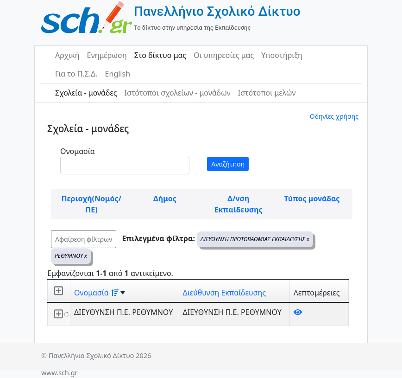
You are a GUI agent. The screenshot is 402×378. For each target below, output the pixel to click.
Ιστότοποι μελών (267, 93)
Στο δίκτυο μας (160, 55)
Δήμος (164, 198)
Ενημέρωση (107, 55)
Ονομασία (77, 151)
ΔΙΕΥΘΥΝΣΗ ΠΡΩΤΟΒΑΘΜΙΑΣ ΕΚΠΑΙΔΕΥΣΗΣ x (255, 239)
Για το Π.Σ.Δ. (76, 74)
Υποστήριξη (281, 55)
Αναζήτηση (228, 164)
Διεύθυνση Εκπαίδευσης (224, 293)
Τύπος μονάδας (311, 198)
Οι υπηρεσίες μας (224, 55)
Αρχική (67, 55)
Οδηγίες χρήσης (334, 116)
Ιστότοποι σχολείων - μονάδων (177, 93)
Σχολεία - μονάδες (86, 93)
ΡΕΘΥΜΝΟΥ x (71, 256)
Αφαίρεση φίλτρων (83, 239)
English (117, 74)
